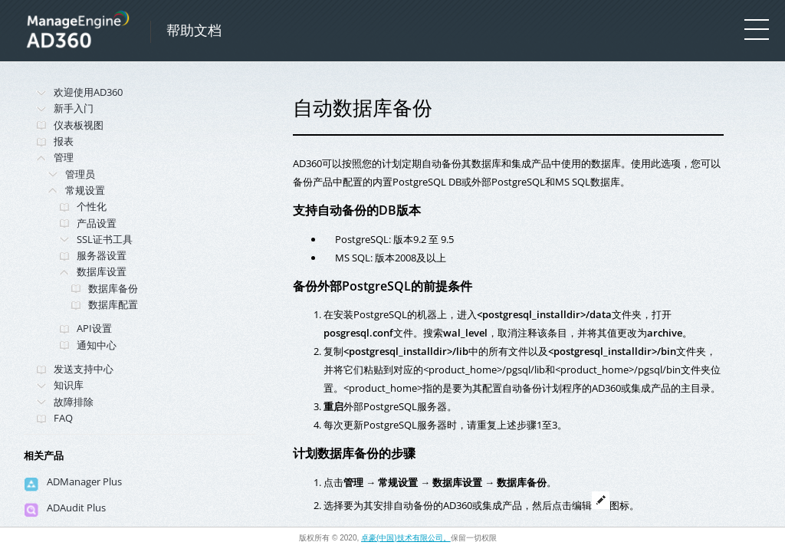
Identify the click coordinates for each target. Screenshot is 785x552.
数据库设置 (101, 271)
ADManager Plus (84, 481)
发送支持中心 (83, 369)
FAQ (63, 418)
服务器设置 (101, 255)
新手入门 (74, 108)
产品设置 (97, 223)
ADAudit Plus (76, 507)
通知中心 (97, 345)
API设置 (94, 328)
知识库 (69, 385)
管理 (64, 157)
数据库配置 (113, 304)
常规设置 (85, 190)
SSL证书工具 (105, 239)
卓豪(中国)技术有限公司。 (406, 538)
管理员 (80, 174)
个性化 (92, 206)
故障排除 (74, 402)
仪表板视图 (78, 125)
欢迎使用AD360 (88, 92)
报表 (64, 141)
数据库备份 (113, 288)
